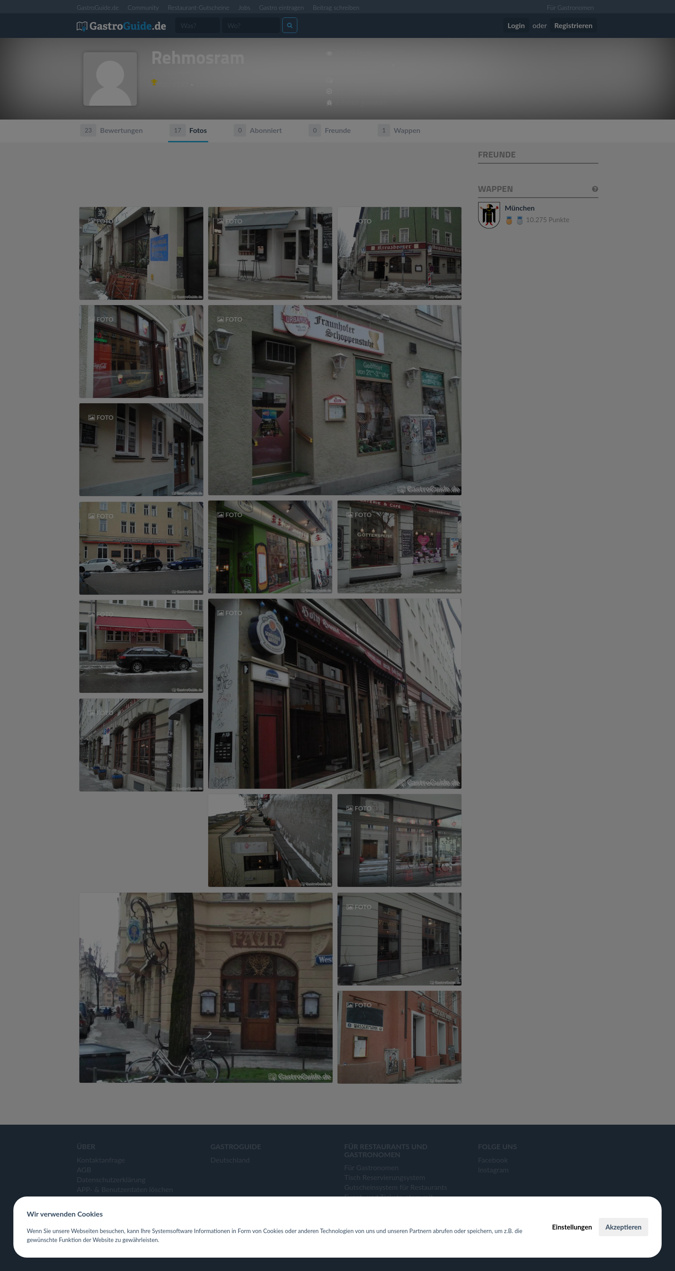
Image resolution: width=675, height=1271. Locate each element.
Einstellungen (572, 1227)
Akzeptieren (623, 1227)
